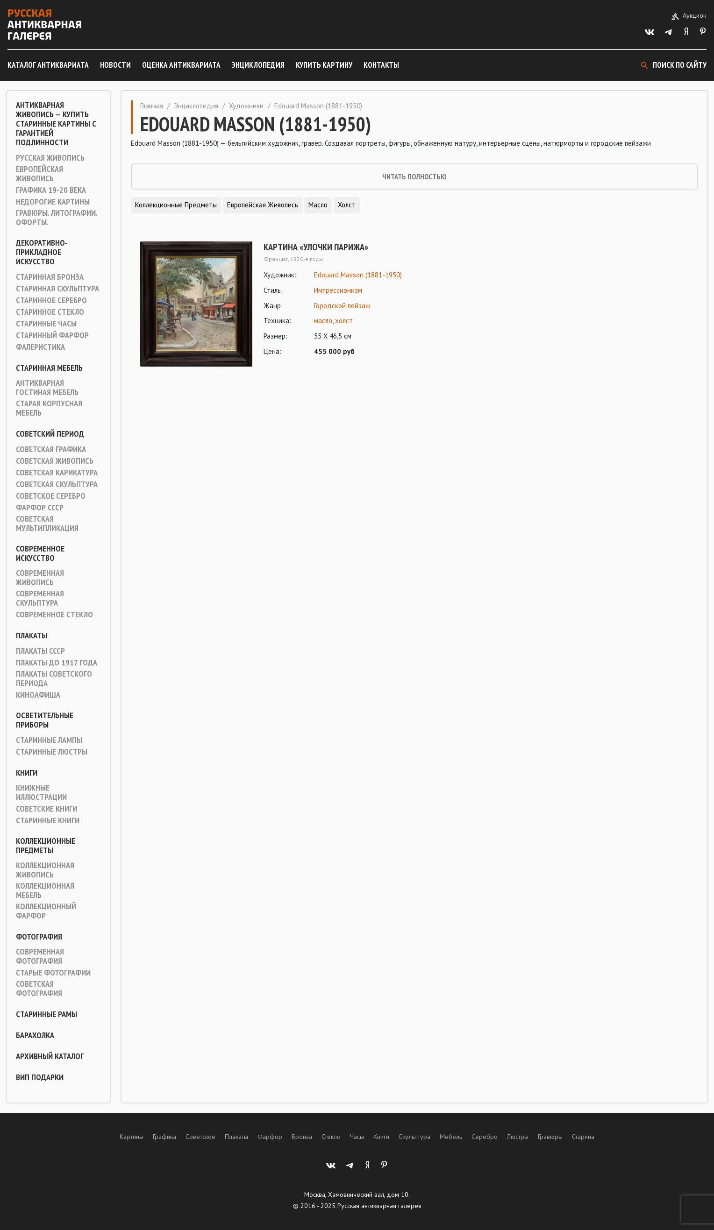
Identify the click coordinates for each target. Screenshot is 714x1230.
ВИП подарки (40, 1077)
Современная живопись (40, 577)
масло (323, 320)
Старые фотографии (53, 972)
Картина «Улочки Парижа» (316, 247)
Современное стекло (54, 614)
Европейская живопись (39, 173)
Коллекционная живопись (45, 870)
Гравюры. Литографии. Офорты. (56, 217)
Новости (115, 65)
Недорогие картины (53, 201)
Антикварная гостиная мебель (47, 387)
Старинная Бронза (50, 277)
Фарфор (269, 1136)
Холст (347, 204)
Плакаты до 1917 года (56, 662)
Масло (318, 204)
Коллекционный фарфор (46, 911)
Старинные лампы (49, 740)
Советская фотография (39, 988)
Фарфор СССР (40, 507)
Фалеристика (40, 347)
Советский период (50, 433)
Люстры (517, 1136)
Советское (200, 1136)
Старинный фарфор (52, 335)
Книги (26, 773)
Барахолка (35, 1035)
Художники (246, 105)
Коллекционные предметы (45, 845)
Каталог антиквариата (48, 65)
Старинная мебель (49, 368)
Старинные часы (46, 323)
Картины (131, 1136)
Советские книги (46, 808)
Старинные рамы (46, 1014)
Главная (151, 105)
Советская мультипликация (47, 523)
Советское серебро (51, 496)
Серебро (484, 1136)
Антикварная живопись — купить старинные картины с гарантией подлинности (56, 123)
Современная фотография (40, 956)
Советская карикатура (57, 472)
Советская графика (51, 449)
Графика (164, 1136)
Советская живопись (54, 461)
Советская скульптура (57, 484)
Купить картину (324, 65)
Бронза (302, 1136)
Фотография (39, 936)
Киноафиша (38, 695)
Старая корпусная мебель (49, 408)
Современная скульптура (40, 598)
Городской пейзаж (342, 305)
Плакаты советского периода (54, 678)
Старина (583, 1136)
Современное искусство (40, 553)
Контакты (381, 65)
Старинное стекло (50, 312)
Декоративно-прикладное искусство (42, 252)
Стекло (331, 1136)
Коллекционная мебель (45, 890)
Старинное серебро (51, 300)
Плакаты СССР (40, 651)
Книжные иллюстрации (41, 792)
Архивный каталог (50, 1056)
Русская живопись (50, 158)
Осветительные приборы (44, 720)
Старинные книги (47, 820)
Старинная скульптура (57, 288)
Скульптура (414, 1136)
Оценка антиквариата (181, 65)
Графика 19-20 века (51, 190)
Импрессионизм (338, 290)
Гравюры (550, 1136)
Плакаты (31, 635)
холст (344, 320)
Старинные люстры (51, 751)
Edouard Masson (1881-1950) (358, 274)
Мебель (451, 1136)
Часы (357, 1136)
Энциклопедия (258, 65)
